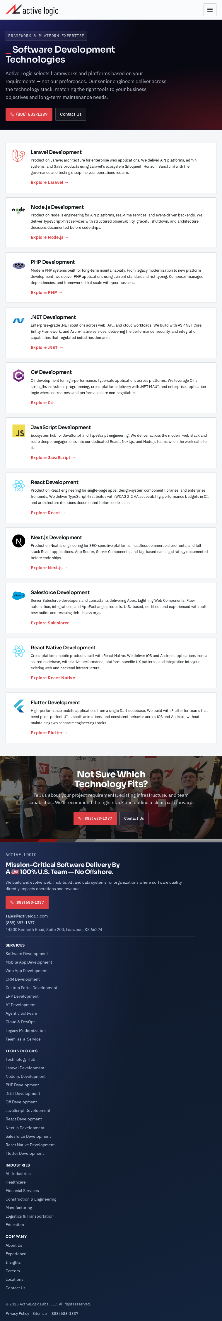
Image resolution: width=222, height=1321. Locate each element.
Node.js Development (26, 1076)
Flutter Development (25, 1153)
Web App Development (27, 970)
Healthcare (16, 1182)
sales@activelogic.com (27, 916)
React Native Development (30, 1144)
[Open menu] (210, 9)
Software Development (27, 953)
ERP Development (22, 996)
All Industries (18, 1173)
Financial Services (22, 1190)
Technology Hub (20, 1059)
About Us (14, 1245)
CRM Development (23, 979)
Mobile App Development (29, 962)
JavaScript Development (28, 1110)
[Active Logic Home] (32, 10)
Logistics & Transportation (30, 1216)
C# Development (21, 1102)
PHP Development (22, 1085)
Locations (14, 1279)
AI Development (21, 1004)
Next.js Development (25, 1127)
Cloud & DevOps (20, 1021)
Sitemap (40, 1313)
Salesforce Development (28, 1136)
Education (15, 1224)
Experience (16, 1253)
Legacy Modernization (26, 1030)
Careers (13, 1270)
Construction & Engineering (31, 1199)
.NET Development (23, 1093)
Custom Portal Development (31, 987)
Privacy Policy (17, 1313)
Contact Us (70, 114)
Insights (13, 1262)
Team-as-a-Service (23, 1039)
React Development (24, 1119)
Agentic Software (21, 1013)
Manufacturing (19, 1207)
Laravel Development (25, 1067)
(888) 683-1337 (20, 922)
